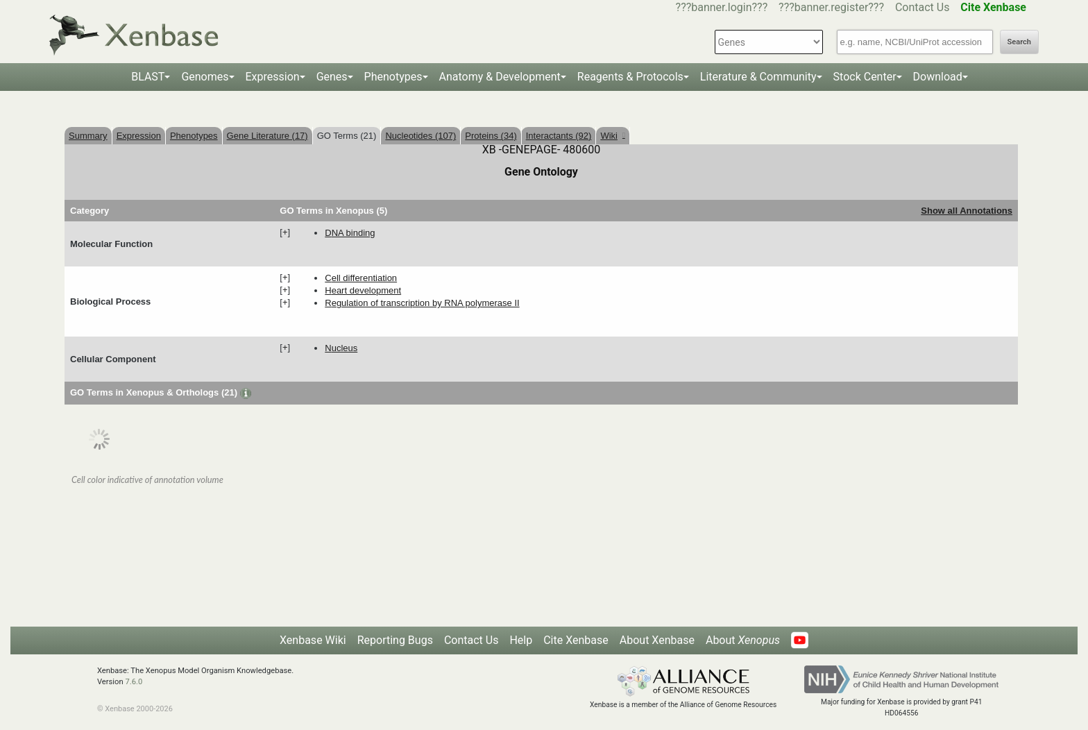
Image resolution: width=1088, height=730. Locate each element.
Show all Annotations (966, 210)
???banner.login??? (722, 7)
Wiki (612, 135)
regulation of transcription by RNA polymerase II (422, 303)
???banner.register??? (831, 7)
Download (937, 76)
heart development (363, 290)
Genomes (204, 76)
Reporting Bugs (395, 640)
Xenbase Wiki (313, 640)
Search (1019, 41)
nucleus (341, 348)
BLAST (147, 76)
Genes (332, 76)
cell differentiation (361, 278)
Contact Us (922, 7)
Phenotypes (393, 76)
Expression (273, 76)
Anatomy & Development (500, 76)
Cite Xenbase (576, 640)
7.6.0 (133, 681)
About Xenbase (657, 640)
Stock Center (864, 76)
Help (520, 640)
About (743, 640)
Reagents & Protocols (630, 76)
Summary (88, 135)
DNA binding (350, 233)
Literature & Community (758, 76)
